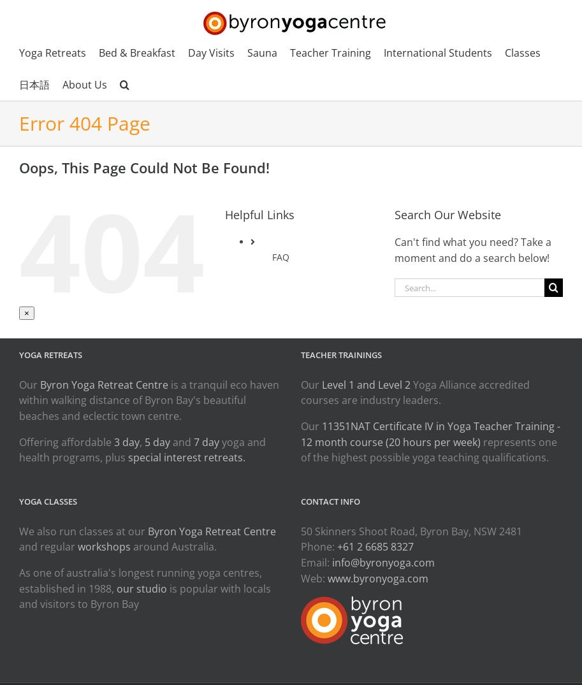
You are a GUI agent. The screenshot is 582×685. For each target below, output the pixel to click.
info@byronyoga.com (383, 563)
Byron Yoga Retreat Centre (104, 385)
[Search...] (469, 287)
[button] (124, 85)
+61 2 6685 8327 (375, 547)
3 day (127, 442)
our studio (142, 589)
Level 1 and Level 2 (366, 385)
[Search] (553, 287)
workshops (104, 547)
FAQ (280, 257)
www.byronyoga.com (378, 579)
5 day (157, 442)
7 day (206, 442)
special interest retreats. (186, 458)
